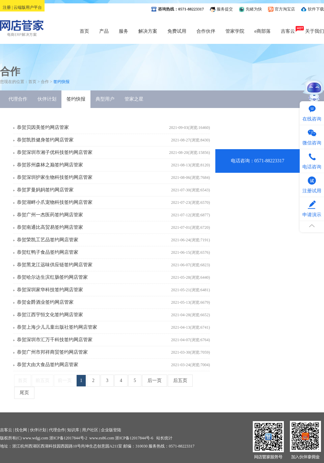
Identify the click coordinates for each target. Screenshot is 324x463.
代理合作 (17, 99)
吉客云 (288, 31)
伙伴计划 (46, 99)
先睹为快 (254, 9)
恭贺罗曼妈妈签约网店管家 (45, 189)
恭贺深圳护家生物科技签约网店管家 (54, 177)
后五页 (180, 380)
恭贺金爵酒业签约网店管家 (45, 302)
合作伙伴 (205, 31)
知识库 (73, 430)
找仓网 (21, 430)
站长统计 (164, 438)
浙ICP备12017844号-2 (68, 438)
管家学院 (234, 31)
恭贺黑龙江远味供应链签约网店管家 (54, 264)
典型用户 (105, 99)
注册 (7, 7)
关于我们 (314, 31)
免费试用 (176, 31)
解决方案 (147, 31)
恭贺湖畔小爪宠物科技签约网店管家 (54, 202)
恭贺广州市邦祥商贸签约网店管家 (52, 352)
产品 (104, 31)
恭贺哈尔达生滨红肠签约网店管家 (52, 277)
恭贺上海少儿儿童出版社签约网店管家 (57, 327)
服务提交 (225, 9)
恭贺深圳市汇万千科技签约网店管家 (54, 339)
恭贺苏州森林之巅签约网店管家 (50, 164)
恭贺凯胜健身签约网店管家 (45, 139)
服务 (123, 31)
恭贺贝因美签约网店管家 (43, 127)
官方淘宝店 (285, 9)
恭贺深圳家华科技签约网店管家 (50, 289)
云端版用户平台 (28, 7)
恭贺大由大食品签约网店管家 (47, 364)
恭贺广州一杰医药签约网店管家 (50, 214)
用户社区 (90, 430)
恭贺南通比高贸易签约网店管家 (50, 227)
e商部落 (262, 31)
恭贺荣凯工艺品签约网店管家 (47, 239)
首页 (84, 31)
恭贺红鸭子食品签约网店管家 (47, 252)
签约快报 (75, 99)
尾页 (24, 392)
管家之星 (134, 99)
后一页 (154, 380)
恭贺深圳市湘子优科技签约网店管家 (54, 152)
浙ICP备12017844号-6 (134, 438)
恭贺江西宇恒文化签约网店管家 (50, 314)
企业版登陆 (111, 430)
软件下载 (316, 9)
